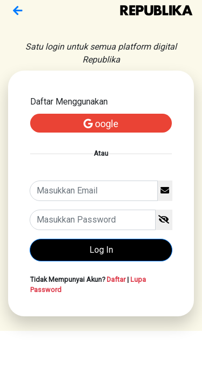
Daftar (116, 279)
